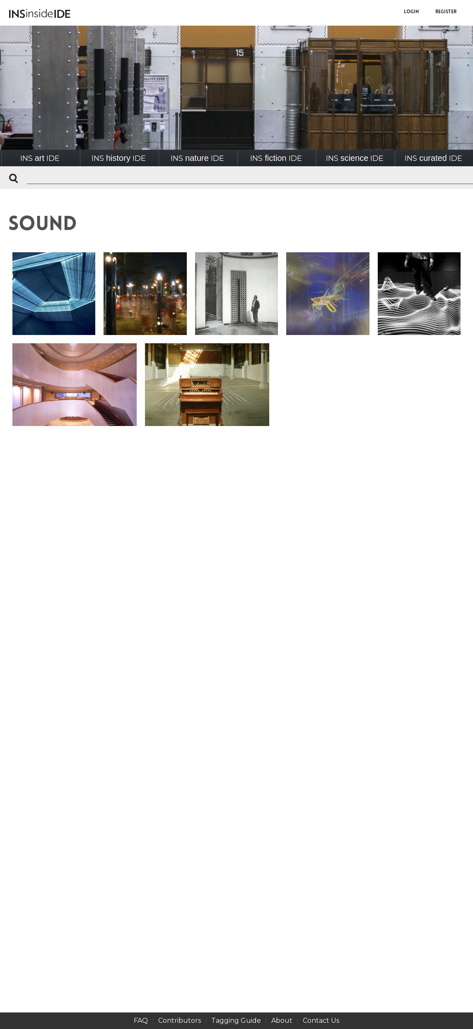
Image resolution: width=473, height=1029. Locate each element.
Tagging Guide (236, 1020)
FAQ (141, 1020)
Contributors (179, 1020)
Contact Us (321, 1020)
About (281, 1020)
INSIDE (40, 158)
